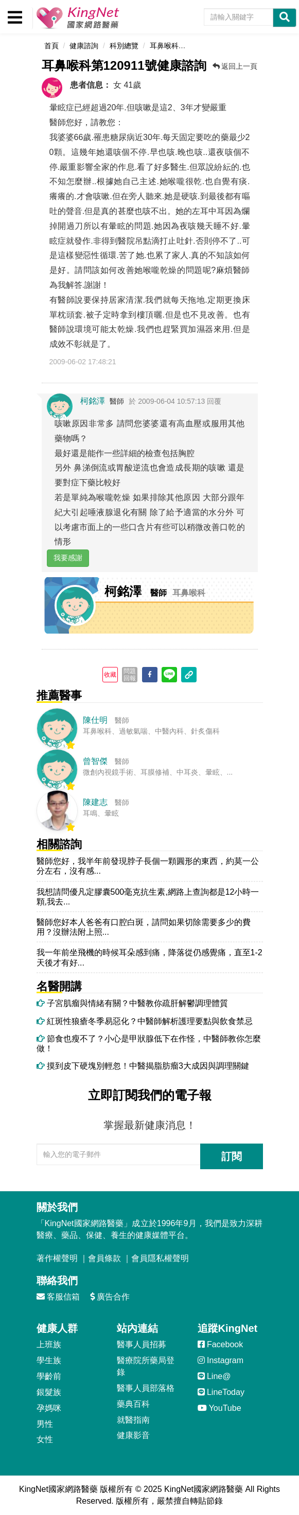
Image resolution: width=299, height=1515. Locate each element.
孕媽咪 (49, 1408)
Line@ (214, 1376)
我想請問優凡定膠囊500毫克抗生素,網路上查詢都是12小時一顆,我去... (148, 897)
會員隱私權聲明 (160, 1258)
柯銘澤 (92, 401)
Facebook (220, 1344)
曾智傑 (95, 761)
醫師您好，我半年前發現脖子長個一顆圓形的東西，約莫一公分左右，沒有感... (148, 866)
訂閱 (231, 1156)
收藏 (110, 674)
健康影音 (133, 1435)
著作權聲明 (57, 1258)
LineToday (221, 1392)
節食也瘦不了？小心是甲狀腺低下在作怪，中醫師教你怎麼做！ (149, 1043)
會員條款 (104, 1258)
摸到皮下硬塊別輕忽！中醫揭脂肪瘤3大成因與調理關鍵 (143, 1065)
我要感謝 (68, 558)
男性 (45, 1424)
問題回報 (130, 674)
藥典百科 (133, 1404)
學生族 (49, 1360)
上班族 (49, 1344)
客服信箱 (58, 1296)
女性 (45, 1439)
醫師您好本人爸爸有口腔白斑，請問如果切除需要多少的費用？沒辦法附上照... (144, 927)
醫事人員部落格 (145, 1388)
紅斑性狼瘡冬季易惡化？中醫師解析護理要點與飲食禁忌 (145, 1021)
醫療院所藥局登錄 (145, 1366)
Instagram (221, 1360)
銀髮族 (49, 1392)
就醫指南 (133, 1419)
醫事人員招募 (141, 1344)
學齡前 (49, 1376)
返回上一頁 (235, 66)
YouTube (219, 1408)
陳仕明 (95, 720)
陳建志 (95, 802)
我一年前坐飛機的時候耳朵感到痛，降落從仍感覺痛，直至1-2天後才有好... (149, 957)
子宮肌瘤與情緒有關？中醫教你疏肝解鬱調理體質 (132, 1003)
